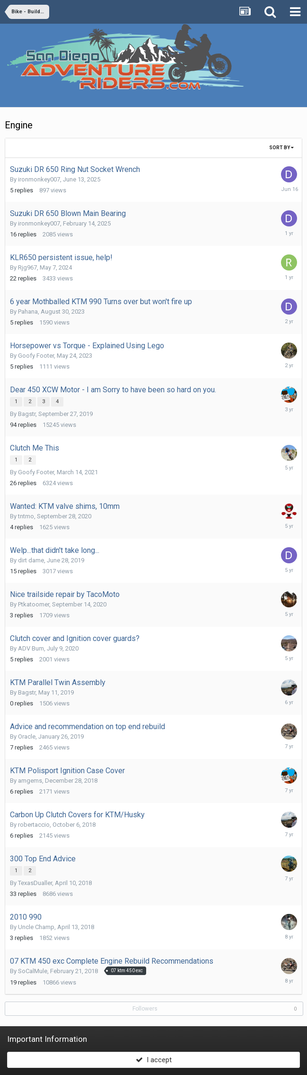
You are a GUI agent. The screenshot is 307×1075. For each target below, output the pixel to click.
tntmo (26, 516)
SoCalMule (32, 971)
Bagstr (26, 413)
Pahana (28, 311)
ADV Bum (31, 648)
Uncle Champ (36, 926)
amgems (30, 780)
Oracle (26, 736)
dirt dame (31, 560)
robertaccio (34, 824)
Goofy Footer (36, 355)
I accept (154, 1060)
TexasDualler (35, 882)
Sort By (281, 147)
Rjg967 (27, 267)
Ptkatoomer (33, 604)
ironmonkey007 (39, 179)
